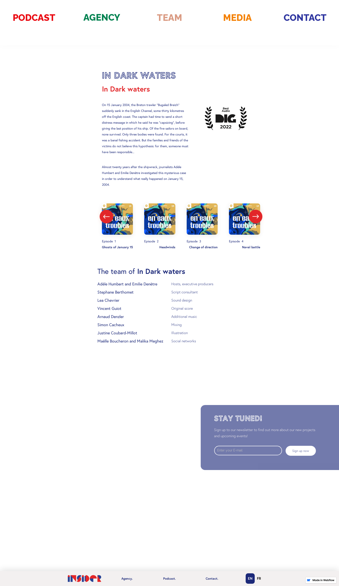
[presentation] (106, 216)
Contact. (212, 578)
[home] (84, 578)
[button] (127, 578)
